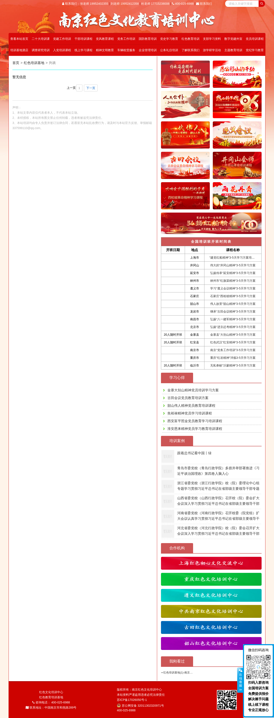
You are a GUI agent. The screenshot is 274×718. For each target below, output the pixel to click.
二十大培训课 (41, 38)
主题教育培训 (233, 50)
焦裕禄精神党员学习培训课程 (189, 413)
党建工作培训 (62, 38)
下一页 (90, 88)
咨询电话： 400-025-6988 (51, 702)
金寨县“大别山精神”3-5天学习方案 (233, 334)
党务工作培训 (126, 38)
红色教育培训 (191, 38)
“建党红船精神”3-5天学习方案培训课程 (235, 257)
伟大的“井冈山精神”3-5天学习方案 (233, 265)
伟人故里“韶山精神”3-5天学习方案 (233, 303)
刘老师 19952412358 (125, 3)
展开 (240, 680)
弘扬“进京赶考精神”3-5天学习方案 (233, 327)
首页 (15, 63)
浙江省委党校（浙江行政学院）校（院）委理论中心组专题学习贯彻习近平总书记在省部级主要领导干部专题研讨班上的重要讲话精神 (218, 488)
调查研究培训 (41, 50)
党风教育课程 (105, 38)
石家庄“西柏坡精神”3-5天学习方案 (233, 296)
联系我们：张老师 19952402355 (85, 3)
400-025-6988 (183, 3)
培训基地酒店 (19, 50)
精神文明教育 (105, 50)
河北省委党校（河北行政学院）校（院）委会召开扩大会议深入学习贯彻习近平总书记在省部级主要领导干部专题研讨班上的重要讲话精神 (218, 533)
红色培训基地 (34, 63)
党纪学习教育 (255, 50)
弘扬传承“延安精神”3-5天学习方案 (233, 273)
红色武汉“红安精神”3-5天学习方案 (233, 342)
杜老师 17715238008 (155, 3)
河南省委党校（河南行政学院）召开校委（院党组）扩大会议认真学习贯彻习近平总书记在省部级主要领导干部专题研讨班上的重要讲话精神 (218, 518)
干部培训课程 (83, 38)
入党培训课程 (62, 50)
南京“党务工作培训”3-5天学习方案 (233, 350)
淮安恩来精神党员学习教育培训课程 (194, 429)
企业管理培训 (148, 50)
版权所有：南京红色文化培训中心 (139, 689)
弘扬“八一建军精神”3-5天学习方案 (233, 319)
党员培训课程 (255, 38)
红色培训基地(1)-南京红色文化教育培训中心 (190, 672)
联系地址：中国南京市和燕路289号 (51, 707)
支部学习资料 (212, 38)
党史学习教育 (169, 38)
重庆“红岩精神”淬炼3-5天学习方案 (233, 357)
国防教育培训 (148, 38)
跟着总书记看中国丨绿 (194, 453)
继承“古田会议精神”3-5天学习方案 (233, 311)
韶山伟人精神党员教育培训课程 (191, 405)
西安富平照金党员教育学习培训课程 (194, 421)
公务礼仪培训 (169, 50)
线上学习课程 (83, 50)
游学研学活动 (212, 50)
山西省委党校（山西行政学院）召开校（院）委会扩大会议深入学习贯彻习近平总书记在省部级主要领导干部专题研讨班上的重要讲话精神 (218, 503)
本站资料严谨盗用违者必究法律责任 (141, 694)
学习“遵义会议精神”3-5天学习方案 (233, 288)
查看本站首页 (19, 38)
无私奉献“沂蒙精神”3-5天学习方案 (233, 365)
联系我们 (204, 3)
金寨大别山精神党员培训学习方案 (193, 390)
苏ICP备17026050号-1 (132, 700)
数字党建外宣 (233, 38)
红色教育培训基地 (51, 697)
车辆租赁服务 (126, 50)
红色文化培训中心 (51, 692)
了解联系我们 (191, 50)
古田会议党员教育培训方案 (187, 398)
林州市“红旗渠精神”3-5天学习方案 (233, 280)
